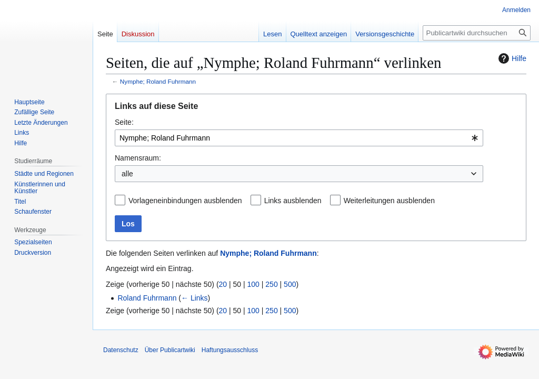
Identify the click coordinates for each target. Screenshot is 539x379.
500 (290, 284)
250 (271, 284)
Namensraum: (138, 158)
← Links (194, 298)
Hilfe (511, 58)
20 (223, 284)
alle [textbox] (127, 173)
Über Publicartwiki (170, 350)
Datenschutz (120, 350)
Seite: (124, 122)
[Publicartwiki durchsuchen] (477, 33)
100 (253, 284)
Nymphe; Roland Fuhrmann (158, 81)
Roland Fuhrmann (146, 298)
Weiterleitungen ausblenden (389, 200)
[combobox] (299, 137)
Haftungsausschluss (230, 350)
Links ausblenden (293, 200)
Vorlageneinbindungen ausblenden (185, 200)
